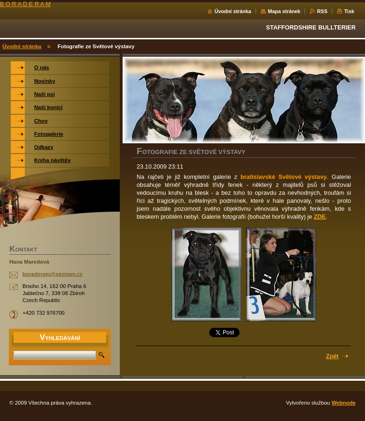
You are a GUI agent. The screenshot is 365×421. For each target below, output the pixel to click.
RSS (322, 11)
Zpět (332, 356)
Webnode (343, 403)
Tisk (349, 11)
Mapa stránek (284, 11)
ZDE (320, 216)
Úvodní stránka (232, 11)
